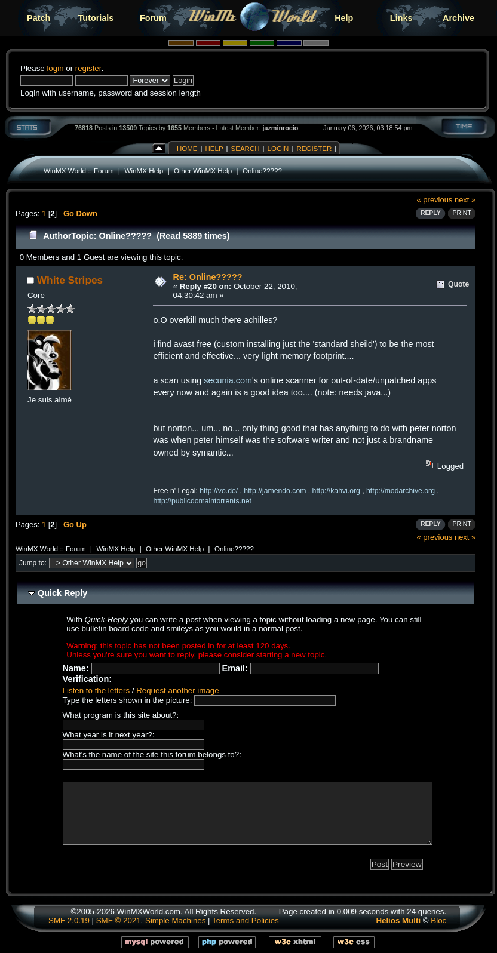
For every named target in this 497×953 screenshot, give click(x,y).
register (88, 68)
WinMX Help (143, 170)
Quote (458, 284)
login (55, 68)
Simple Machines (175, 920)
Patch (38, 18)
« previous (435, 199)
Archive (458, 18)
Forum (153, 18)
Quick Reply (62, 593)
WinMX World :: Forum (79, 170)
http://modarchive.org (400, 491)
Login (278, 148)
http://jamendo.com (275, 491)
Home (187, 148)
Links (401, 18)
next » (465, 199)
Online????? (262, 170)
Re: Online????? (208, 277)
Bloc (438, 920)
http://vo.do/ (219, 491)
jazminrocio (280, 127)
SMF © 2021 (118, 920)
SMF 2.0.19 (69, 920)
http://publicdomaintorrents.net (202, 501)
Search (245, 148)
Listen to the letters (96, 690)
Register (314, 148)
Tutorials (96, 18)
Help (344, 18)
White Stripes (70, 280)
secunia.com (228, 380)
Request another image (177, 690)
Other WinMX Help (203, 170)
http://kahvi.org (336, 491)
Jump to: (33, 563)
